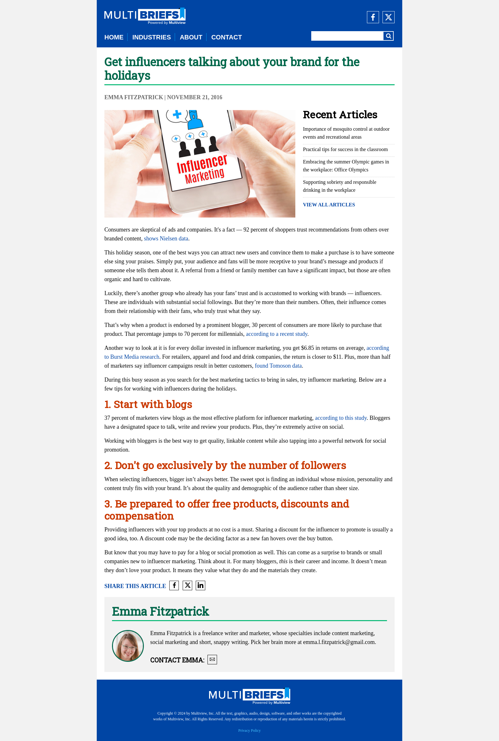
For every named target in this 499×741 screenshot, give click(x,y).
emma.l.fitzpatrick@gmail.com (339, 642)
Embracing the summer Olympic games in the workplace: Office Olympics (346, 165)
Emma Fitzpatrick (133, 97)
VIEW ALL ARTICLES (329, 204)
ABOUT (191, 37)
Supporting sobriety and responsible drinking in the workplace (339, 186)
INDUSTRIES (151, 37)
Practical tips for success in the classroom (345, 149)
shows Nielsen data (166, 238)
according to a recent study (276, 334)
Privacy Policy (249, 730)
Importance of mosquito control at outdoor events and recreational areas (346, 133)
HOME (113, 37)
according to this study (341, 418)
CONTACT (226, 37)
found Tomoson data (278, 366)
